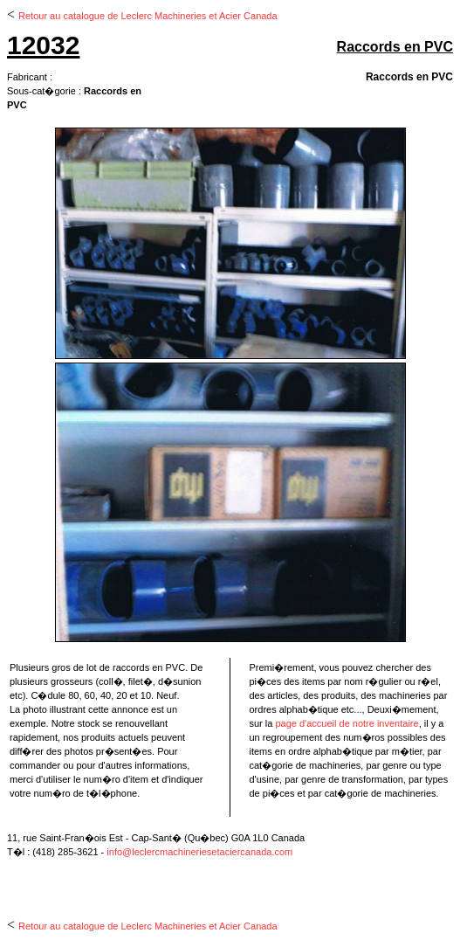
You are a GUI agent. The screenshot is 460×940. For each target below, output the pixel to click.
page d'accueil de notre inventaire (346, 723)
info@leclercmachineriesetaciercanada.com (199, 852)
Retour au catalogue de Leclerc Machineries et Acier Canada (148, 15)
